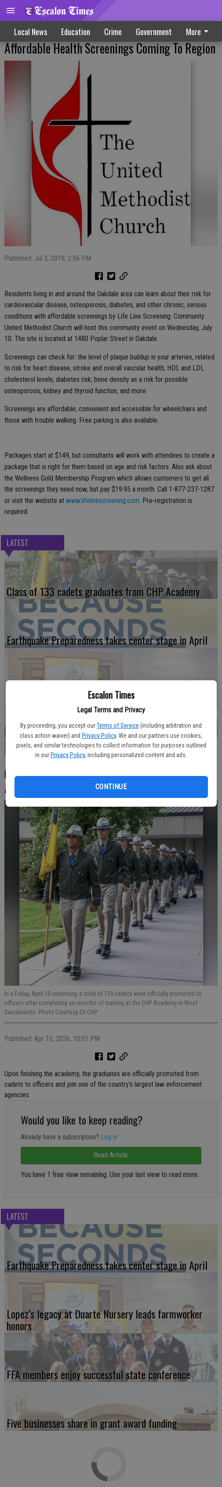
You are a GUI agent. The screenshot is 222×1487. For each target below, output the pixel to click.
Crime (113, 31)
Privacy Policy (99, 735)
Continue (111, 787)
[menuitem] (199, 31)
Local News (30, 31)
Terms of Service (118, 725)
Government (154, 31)
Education (75, 31)
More (198, 31)
